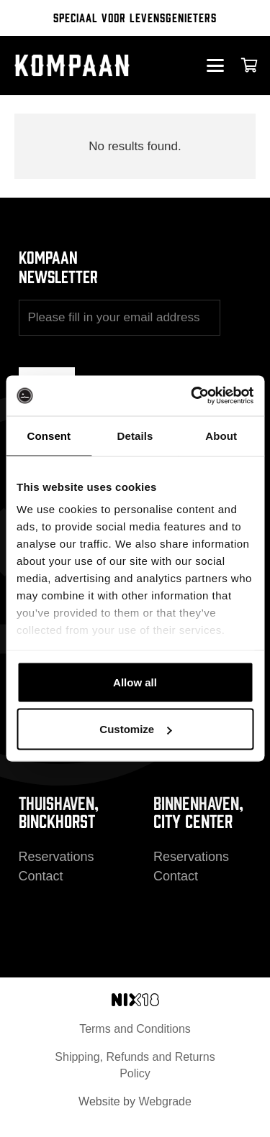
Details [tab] (135, 435)
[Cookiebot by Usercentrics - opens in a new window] (192, 396)
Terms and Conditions (135, 1029)
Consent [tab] (49, 435)
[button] (215, 65)
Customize (135, 729)
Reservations (56, 857)
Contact (41, 876)
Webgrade (165, 1101)
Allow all (135, 682)
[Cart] (250, 65)
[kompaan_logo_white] (84, 65)
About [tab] (221, 435)
